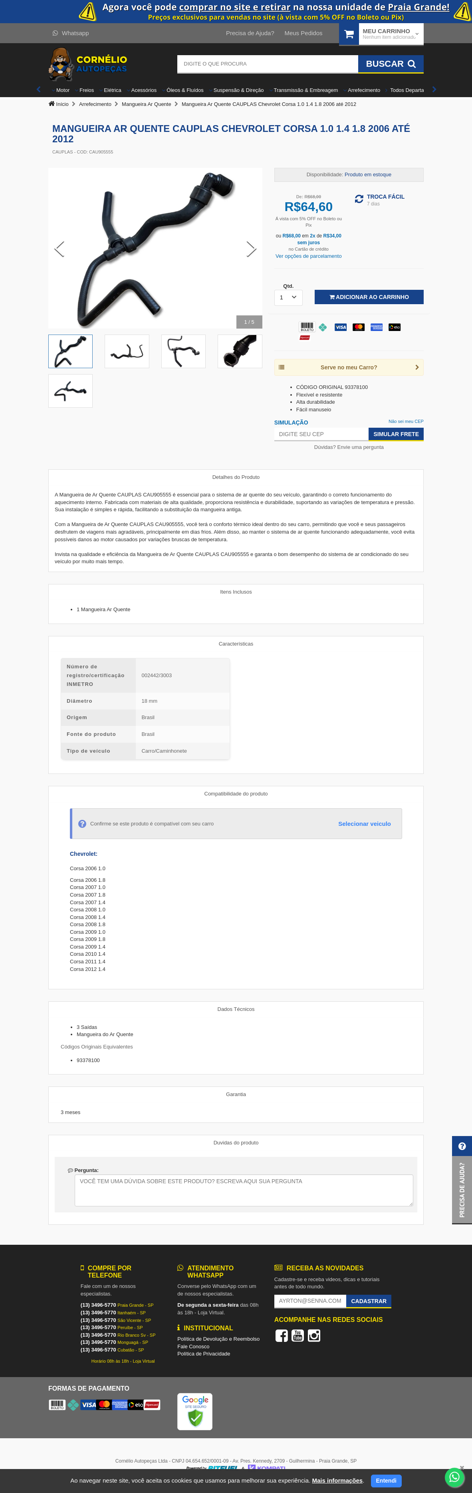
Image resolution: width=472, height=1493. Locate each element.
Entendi (386, 1480)
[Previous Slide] (59, 248)
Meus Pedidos (303, 33)
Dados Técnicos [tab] (236, 1009)
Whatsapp (71, 33)
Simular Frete (396, 434)
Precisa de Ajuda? (250, 33)
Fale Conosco (193, 1346)
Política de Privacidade (203, 1354)
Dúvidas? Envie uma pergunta (349, 447)
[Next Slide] (251, 248)
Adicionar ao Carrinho (369, 297)
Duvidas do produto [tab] (236, 1143)
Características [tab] (236, 644)
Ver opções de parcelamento (309, 256)
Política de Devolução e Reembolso (218, 1339)
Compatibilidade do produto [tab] (236, 794)
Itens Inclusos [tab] (236, 592)
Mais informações (337, 1480)
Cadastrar (369, 1301)
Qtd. (288, 286)
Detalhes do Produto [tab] (236, 477)
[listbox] (288, 298)
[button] (462, 1180)
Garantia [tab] (236, 1094)
